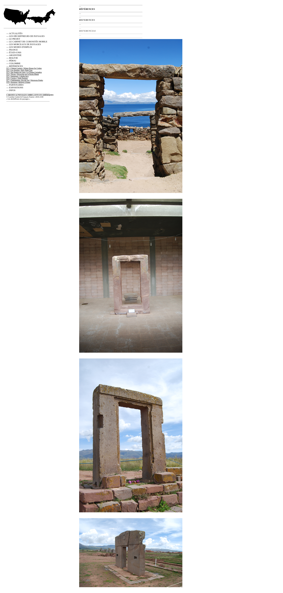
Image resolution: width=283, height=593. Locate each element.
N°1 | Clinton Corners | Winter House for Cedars (24, 68)
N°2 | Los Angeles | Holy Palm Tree (19, 70)
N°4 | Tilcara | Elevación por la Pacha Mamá (22, 74)
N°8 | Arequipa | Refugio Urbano (18, 82)
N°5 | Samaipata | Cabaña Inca (17, 76)
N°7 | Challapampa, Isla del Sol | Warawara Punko (24, 80)
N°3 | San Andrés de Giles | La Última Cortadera (24, 72)
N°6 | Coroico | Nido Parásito (17, 78)
